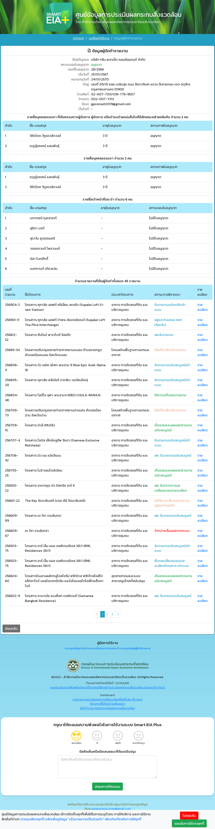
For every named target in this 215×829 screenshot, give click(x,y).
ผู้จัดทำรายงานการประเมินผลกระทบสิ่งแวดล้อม (107, 708)
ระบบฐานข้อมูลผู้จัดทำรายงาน (134, 649)
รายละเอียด (202, 306)
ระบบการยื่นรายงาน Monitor (102, 649)
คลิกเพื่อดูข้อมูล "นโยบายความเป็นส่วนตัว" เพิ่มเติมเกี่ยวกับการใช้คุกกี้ (93, 819)
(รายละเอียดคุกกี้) (32, 819)
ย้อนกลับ (11, 628)
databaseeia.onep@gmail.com (111, 809)
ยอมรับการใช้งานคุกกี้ (189, 823)
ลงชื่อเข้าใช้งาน (99, 38)
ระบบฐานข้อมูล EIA (75, 649)
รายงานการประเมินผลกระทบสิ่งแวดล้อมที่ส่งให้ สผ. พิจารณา (108, 700)
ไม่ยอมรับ (189, 815)
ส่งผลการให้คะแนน (107, 786)
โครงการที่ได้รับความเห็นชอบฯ (107, 704)
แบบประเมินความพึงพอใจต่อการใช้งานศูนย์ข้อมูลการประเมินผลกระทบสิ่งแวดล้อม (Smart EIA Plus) (107, 688)
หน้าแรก (78, 38)
